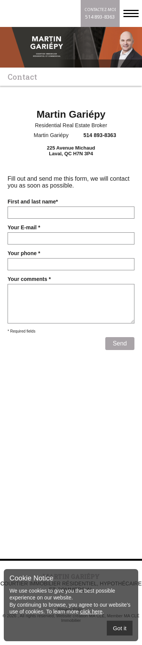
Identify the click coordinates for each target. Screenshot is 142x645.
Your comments (29, 279)
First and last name (33, 202)
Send (120, 351)
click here (91, 612)
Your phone (24, 253)
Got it (119, 628)
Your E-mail (24, 227)
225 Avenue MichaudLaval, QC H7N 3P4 (71, 150)
